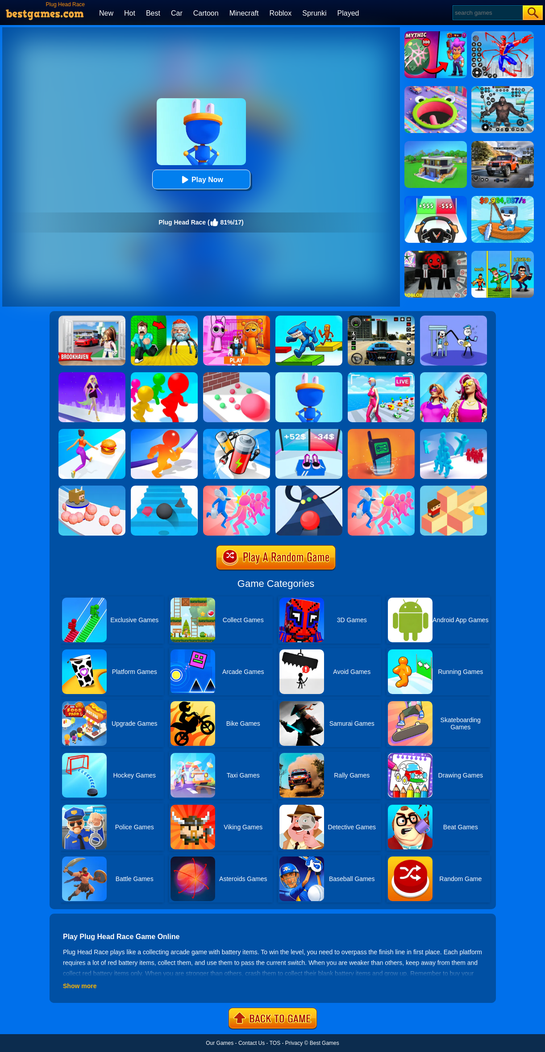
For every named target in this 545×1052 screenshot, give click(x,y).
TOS (275, 1043)
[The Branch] (453, 489)
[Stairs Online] (164, 489)
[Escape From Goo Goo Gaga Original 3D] (164, 319)
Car (177, 13)
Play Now (201, 179)
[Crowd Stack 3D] (453, 432)
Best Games (324, 1043)
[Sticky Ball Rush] (91, 489)
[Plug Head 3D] (308, 375)
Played (348, 13)
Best (153, 13)
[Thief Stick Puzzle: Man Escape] (453, 319)
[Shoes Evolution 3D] (308, 432)
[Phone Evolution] (381, 432)
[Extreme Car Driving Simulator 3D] (381, 319)
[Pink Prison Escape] (236, 319)
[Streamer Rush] (381, 375)
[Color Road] (308, 489)
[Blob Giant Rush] (164, 432)
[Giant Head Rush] (164, 375)
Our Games (219, 1043)
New (106, 13)
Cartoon (206, 13)
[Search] (487, 12)
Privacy (294, 1043)
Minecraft (244, 13)
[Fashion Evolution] (453, 375)
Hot (129, 13)
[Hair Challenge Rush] (91, 375)
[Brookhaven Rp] (91, 319)
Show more (79, 986)
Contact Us (251, 1043)
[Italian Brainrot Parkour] (308, 319)
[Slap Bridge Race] (381, 489)
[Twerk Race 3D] (91, 432)
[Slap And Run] (236, 489)
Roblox (280, 13)
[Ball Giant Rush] (236, 375)
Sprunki (314, 13)
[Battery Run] (236, 432)
